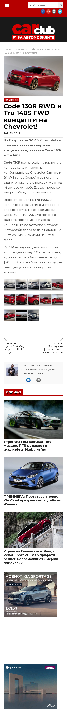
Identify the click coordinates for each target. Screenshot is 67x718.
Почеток (9, 49)
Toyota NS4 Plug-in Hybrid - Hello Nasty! (15, 348)
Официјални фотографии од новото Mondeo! (52, 348)
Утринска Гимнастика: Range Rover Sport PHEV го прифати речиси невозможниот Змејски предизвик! (31, 557)
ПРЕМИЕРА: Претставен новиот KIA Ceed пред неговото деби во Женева (32, 500)
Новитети (21, 49)
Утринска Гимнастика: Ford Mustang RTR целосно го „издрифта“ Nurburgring (28, 446)
